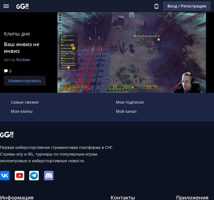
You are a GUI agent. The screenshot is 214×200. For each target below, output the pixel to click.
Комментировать (24, 80)
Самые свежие (25, 102)
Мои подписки (130, 102)
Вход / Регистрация (186, 6)
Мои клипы (22, 111)
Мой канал (126, 111)
